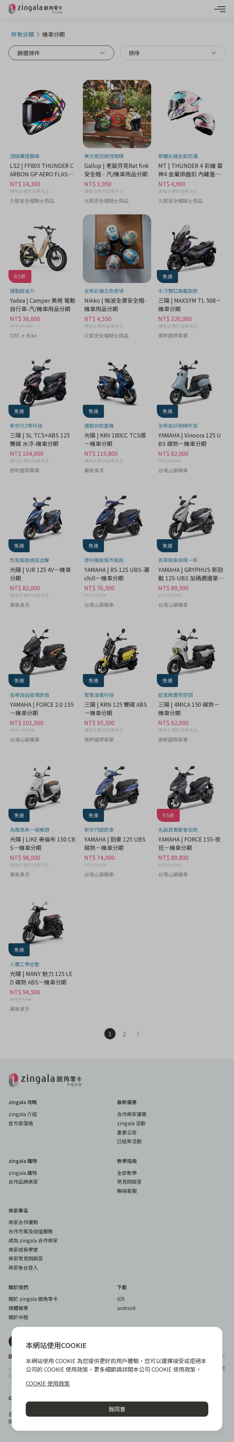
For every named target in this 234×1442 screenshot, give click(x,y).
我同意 (117, 1409)
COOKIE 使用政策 (48, 1383)
